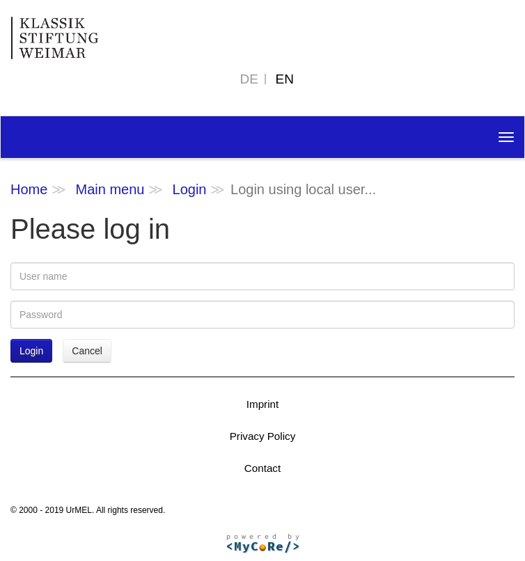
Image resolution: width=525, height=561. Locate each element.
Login (190, 189)
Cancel (87, 350)
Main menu (109, 189)
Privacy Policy (263, 436)
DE (249, 79)
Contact (262, 468)
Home (28, 189)
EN (285, 79)
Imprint (262, 404)
